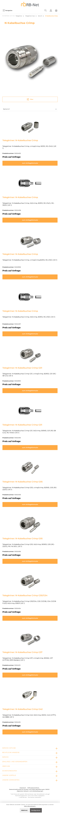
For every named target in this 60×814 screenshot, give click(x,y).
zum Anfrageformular (30, 163)
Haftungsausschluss (33, 787)
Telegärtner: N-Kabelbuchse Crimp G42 (22, 709)
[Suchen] (45, 10)
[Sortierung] (30, 109)
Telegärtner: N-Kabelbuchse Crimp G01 (22, 368)
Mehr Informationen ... (30, 806)
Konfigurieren (35, 810)
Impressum (23, 787)
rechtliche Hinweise (11, 752)
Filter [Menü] (30, 99)
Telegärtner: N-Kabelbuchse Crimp (20, 140)
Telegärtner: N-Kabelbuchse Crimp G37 (22, 652)
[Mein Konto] (51, 10)
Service (5, 757)
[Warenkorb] (56, 10)
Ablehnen (24, 810)
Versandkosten (41, 794)
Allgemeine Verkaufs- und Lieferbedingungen (30, 791)
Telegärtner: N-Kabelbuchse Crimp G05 (22, 481)
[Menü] (7, 10)
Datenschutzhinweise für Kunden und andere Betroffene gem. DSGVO (29, 789)
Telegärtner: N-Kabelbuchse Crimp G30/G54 (24, 595)
